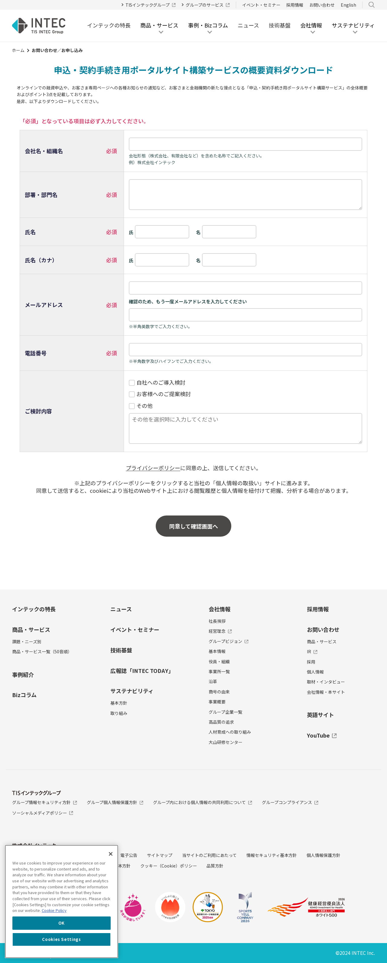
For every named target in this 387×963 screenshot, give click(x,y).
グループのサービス (208, 5)
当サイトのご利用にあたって (209, 855)
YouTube (322, 735)
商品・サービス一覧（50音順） (42, 651)
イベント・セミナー (261, 5)
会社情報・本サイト (326, 692)
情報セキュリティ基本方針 (271, 855)
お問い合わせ (322, 5)
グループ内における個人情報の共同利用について (202, 802)
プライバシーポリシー (153, 468)
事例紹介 (23, 674)
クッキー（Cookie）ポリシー (168, 866)
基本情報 (217, 651)
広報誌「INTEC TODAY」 (142, 670)
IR (312, 651)
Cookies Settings (61, 939)
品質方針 (215, 866)
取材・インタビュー (326, 682)
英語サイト (320, 715)
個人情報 (315, 672)
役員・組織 (219, 661)
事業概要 (217, 702)
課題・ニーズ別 (26, 641)
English (348, 5)
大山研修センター (225, 742)
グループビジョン (229, 641)
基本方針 (118, 703)
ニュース (248, 25)
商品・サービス (31, 629)
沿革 (213, 681)
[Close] (110, 854)
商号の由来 (219, 692)
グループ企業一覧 (225, 712)
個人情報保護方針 (323, 855)
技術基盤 (280, 25)
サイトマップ (159, 855)
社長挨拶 (217, 621)
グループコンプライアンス (290, 802)
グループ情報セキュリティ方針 (44, 802)
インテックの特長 (109, 25)
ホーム (18, 50)
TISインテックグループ (150, 5)
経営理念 (220, 631)
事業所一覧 (219, 671)
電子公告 (128, 855)
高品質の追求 (221, 722)
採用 (311, 662)
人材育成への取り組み (230, 732)
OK (61, 923)
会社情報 (219, 609)
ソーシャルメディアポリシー (42, 813)
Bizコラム (24, 695)
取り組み (118, 713)
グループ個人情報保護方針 (115, 802)
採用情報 (294, 5)
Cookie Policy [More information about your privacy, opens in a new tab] (54, 910)
